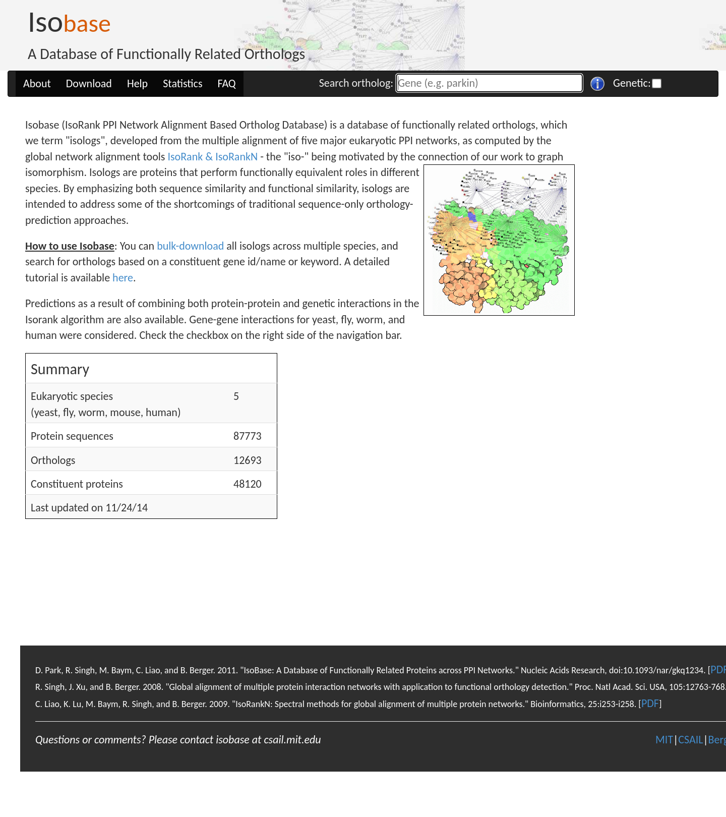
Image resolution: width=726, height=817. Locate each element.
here (122, 277)
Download (89, 83)
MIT (664, 739)
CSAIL (690, 739)
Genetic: (632, 83)
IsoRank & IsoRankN (212, 156)
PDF (650, 703)
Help (137, 83)
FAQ (227, 83)
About (37, 83)
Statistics (182, 83)
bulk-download (190, 246)
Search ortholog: (356, 83)
